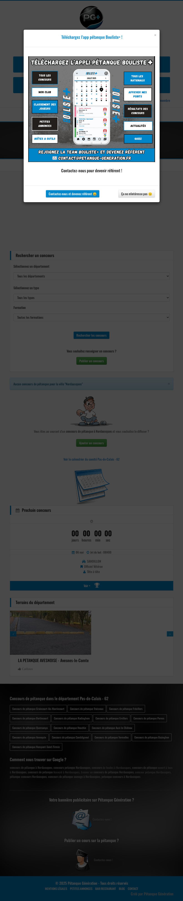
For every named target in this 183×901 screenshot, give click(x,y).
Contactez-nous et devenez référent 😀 (73, 193)
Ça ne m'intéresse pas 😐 (136, 193)
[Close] (155, 35)
